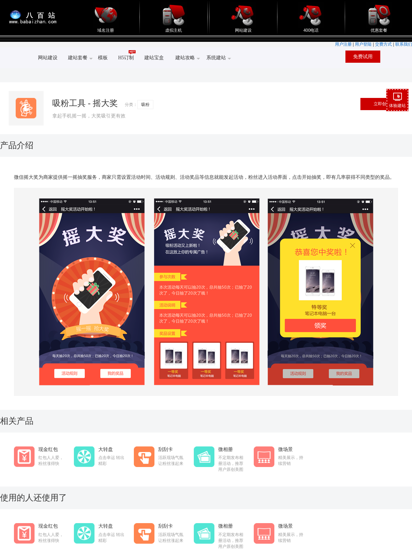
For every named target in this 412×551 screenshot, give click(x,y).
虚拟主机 (174, 28)
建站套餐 (80, 58)
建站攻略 (187, 58)
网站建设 (243, 28)
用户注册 (343, 44)
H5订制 (127, 55)
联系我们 (403, 44)
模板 (103, 57)
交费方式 (383, 44)
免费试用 (363, 56)
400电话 (311, 28)
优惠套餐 (379, 28)
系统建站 (218, 58)
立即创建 (382, 103)
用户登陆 (363, 44)
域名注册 (106, 28)
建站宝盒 (154, 57)
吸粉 (145, 104)
